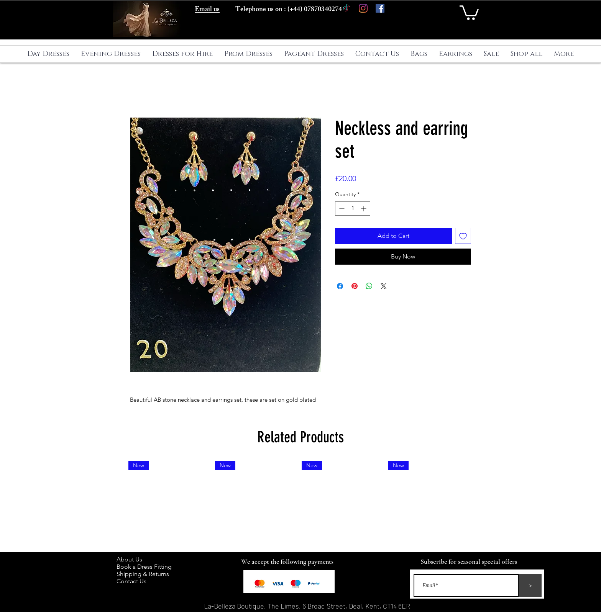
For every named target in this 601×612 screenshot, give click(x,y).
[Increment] (364, 208)
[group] (300, 503)
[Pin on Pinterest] (354, 286)
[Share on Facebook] (340, 286)
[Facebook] (380, 8)
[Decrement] (341, 208)
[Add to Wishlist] (463, 236)
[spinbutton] (353, 208)
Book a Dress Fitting (144, 566)
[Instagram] (363, 8)
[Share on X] (383, 286)
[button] (469, 12)
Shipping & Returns (144, 574)
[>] (530, 585)
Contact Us (131, 581)
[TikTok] (346, 8)
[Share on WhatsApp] (369, 286)
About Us (133, 559)
